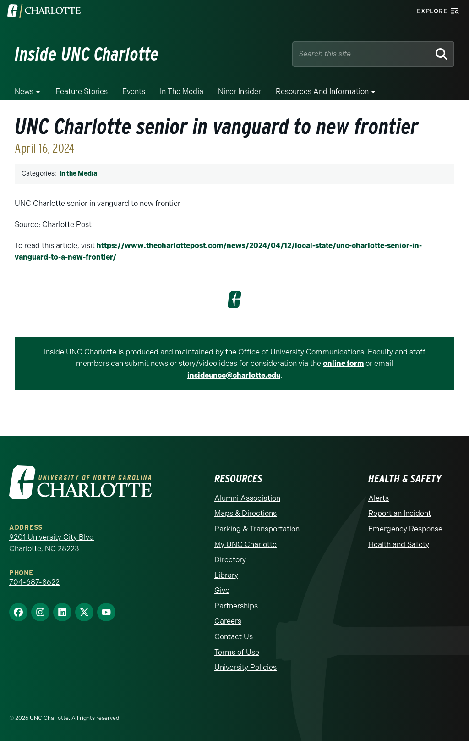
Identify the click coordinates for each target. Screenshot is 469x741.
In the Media (181, 91)
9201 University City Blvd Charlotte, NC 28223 (51, 543)
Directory (230, 559)
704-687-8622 (34, 582)
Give (221, 590)
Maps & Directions (245, 513)
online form (343, 363)
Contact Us (233, 636)
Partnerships (236, 606)
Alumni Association (247, 498)
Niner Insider (239, 91)
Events (133, 91)
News (24, 91)
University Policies (245, 667)
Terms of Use (236, 652)
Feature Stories (81, 91)
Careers (227, 621)
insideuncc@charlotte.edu (233, 375)
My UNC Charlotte (245, 544)
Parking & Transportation (257, 529)
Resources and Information (322, 91)
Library (226, 575)
